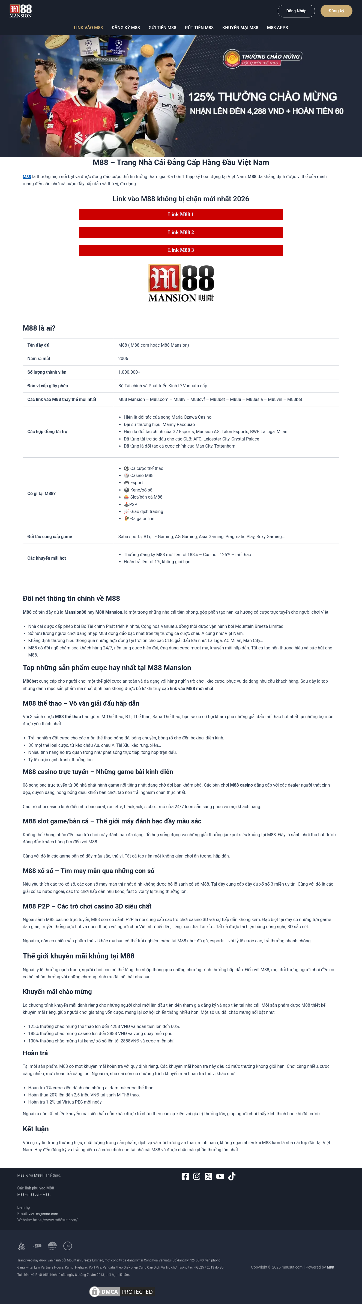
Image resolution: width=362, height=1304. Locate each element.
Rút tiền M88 (199, 27)
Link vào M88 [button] (88, 27)
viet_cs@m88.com (44, 1214)
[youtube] (221, 1176)
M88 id (23, 1175)
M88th (40, 1175)
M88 (21, 1194)
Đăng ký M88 (126, 27)
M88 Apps (277, 27)
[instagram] (198, 1176)
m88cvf (34, 1194)
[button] (296, 11)
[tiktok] (233, 1176)
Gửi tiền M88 (162, 27)
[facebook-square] (186, 1176)
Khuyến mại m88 (240, 27)
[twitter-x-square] (209, 1176)
